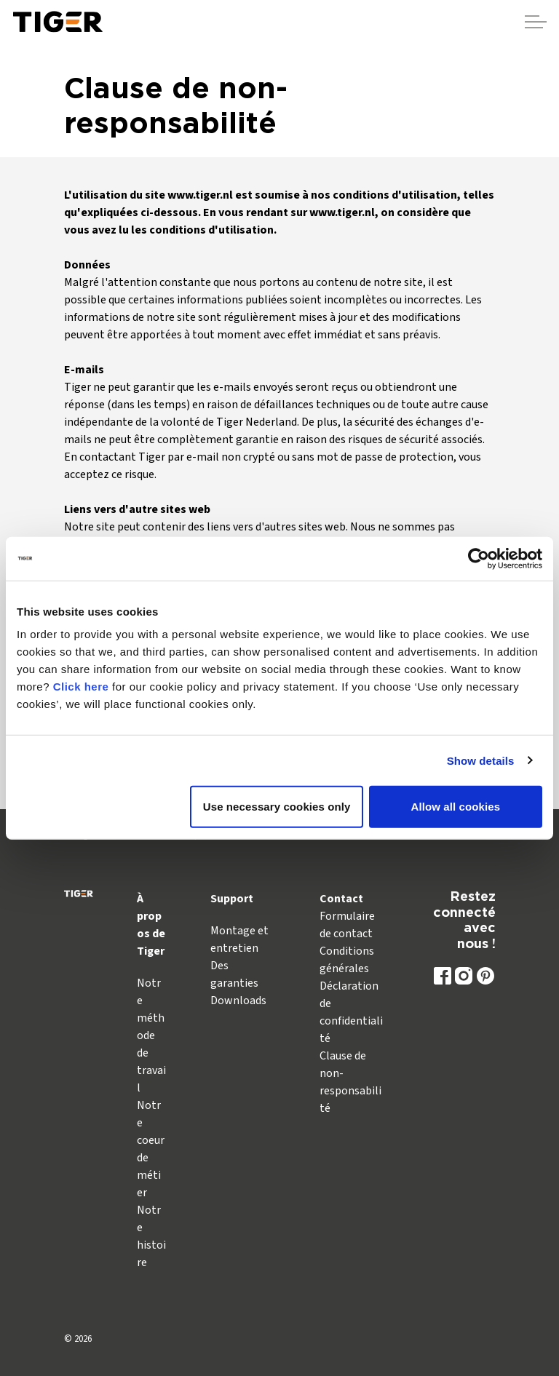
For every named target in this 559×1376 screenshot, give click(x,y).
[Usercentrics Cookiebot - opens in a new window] (478, 558)
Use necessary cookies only (277, 806)
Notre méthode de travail (151, 1035)
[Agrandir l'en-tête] (536, 22)
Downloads (238, 1001)
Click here (81, 686)
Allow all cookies (456, 806)
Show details (481, 760)
